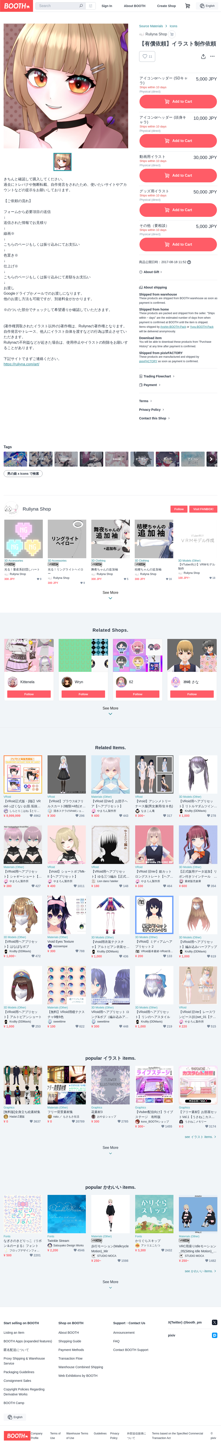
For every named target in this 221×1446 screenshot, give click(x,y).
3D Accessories (13, 560)
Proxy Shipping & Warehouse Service (24, 1361)
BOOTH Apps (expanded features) (28, 1341)
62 (131, 682)
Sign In (107, 5)
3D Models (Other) (189, 560)
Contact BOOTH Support (130, 1350)
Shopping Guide (69, 1341)
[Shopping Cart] (188, 6)
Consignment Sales (17, 1380)
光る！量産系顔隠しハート (22, 569)
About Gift (151, 272)
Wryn (79, 682)
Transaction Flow (70, 1358)
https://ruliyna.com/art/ (21, 364)
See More (110, 712)
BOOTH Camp (14, 1403)
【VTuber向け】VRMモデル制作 (196, 566)
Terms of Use (55, 1435)
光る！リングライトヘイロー (65, 571)
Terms (143, 401)
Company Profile (36, 1435)
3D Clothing (98, 560)
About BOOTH (134, 5)
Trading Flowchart (157, 376)
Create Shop (166, 5)
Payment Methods (71, 1350)
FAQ (116, 1341)
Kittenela (27, 682)
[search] (81, 6)
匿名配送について (16, 1350)
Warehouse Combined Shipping (80, 1367)
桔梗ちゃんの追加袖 (148, 569)
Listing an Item (14, 1332)
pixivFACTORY (148, 361)
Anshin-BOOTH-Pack (173, 326)
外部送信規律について (136, 1435)
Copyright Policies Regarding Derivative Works (24, 1391)
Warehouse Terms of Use (77, 1435)
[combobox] (60, 6)
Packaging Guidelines (19, 1372)
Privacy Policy (150, 409)
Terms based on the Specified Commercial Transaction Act (177, 1435)
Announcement (124, 1332)
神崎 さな (191, 682)
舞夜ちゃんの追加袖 (104, 569)
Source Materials (151, 26)
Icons (173, 26)
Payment (150, 385)
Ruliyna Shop (37, 508)
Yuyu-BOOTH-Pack (202, 326)
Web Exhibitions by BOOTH (77, 1375)
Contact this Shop (152, 418)
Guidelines (100, 1433)
